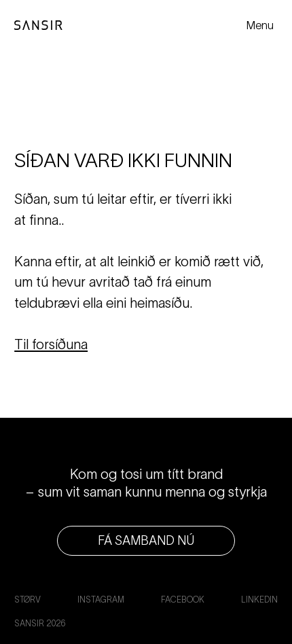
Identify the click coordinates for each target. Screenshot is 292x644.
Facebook (182, 599)
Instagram (100, 599)
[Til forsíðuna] (38, 25)
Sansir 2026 (39, 623)
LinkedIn (259, 599)
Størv (27, 599)
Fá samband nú (146, 540)
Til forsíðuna (51, 344)
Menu (260, 25)
